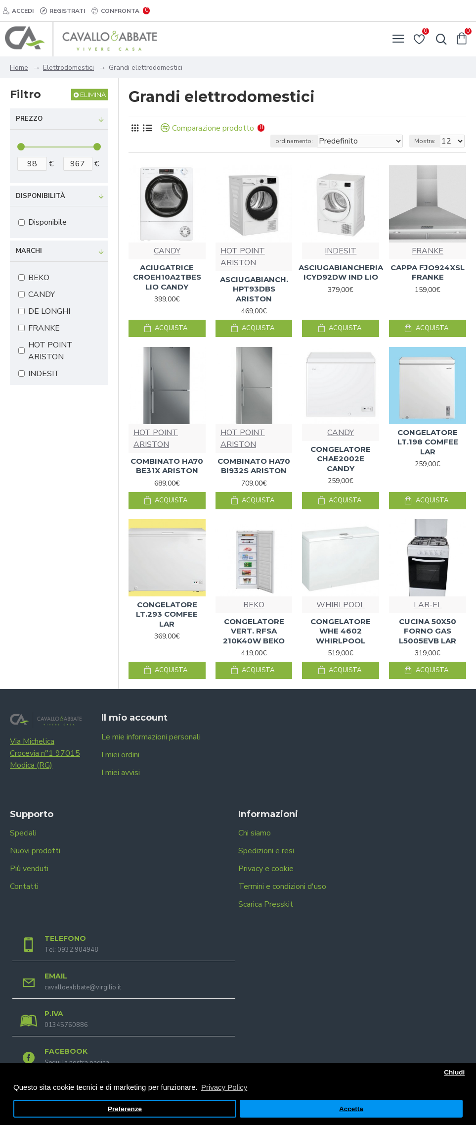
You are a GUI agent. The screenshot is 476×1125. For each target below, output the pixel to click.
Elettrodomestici (68, 67)
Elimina (93, 94)
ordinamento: (294, 141)
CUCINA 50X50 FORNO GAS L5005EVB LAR (427, 631)
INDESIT (340, 250)
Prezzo (29, 118)
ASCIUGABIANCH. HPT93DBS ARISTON (254, 289)
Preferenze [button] (125, 1109)
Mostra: (424, 141)
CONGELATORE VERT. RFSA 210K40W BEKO (254, 631)
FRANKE (427, 250)
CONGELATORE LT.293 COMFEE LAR (167, 614)
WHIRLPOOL (340, 604)
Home (19, 67)
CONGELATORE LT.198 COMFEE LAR (427, 442)
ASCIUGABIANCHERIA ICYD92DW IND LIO (341, 272)
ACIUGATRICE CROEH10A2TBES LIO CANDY (167, 277)
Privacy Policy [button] (224, 1087)
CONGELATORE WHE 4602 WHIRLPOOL (340, 631)
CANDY (167, 250)
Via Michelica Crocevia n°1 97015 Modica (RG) (45, 753)
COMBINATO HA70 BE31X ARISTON (166, 466)
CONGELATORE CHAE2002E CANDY (340, 458)
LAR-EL (428, 604)
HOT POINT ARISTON (242, 256)
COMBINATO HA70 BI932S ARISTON (253, 466)
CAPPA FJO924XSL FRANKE (427, 272)
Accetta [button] (351, 1109)
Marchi (29, 250)
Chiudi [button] (454, 1072)
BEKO (253, 604)
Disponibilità (40, 196)
